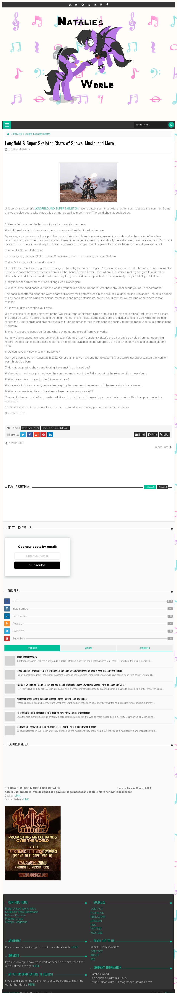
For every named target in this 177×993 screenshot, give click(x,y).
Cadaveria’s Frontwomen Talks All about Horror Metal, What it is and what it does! (56, 723)
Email (140, 434)
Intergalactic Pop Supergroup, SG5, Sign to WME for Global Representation (53, 709)
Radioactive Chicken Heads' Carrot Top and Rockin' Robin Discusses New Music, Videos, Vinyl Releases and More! (71, 681)
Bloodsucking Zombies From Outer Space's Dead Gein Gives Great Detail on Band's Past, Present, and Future (69, 667)
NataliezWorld (12, 989)
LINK (17, 791)
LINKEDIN (96, 916)
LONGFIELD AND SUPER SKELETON (56, 208)
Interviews (27, 428)
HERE (75, 943)
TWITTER (96, 924)
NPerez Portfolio (15, 911)
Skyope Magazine (16, 918)
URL (164, 434)
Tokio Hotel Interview (27, 653)
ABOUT (94, 951)
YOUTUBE (96, 928)
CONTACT (96, 905)
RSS (93, 921)
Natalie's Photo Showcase (21, 908)
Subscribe (37, 561)
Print (152, 434)
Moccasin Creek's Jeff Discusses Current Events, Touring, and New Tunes (52, 695)
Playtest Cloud (14, 914)
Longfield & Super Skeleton (54, 428)
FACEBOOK (97, 908)
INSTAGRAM (97, 913)
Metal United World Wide (20, 904)
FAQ (92, 955)
